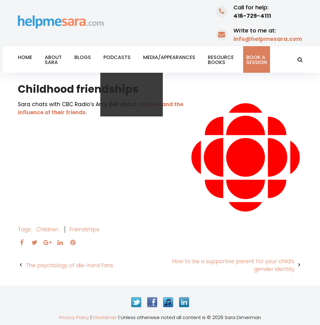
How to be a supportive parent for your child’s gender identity (233, 265)
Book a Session (256, 60)
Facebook (152, 302)
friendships (84, 229)
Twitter (136, 302)
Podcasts (117, 57)
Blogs (82, 57)
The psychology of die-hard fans (69, 265)
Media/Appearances (169, 57)
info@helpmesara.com (267, 39)
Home (25, 57)
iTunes (168, 302)
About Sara (53, 60)
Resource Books (221, 60)
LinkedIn (184, 302)
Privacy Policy (74, 317)
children (47, 229)
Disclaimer (105, 317)
